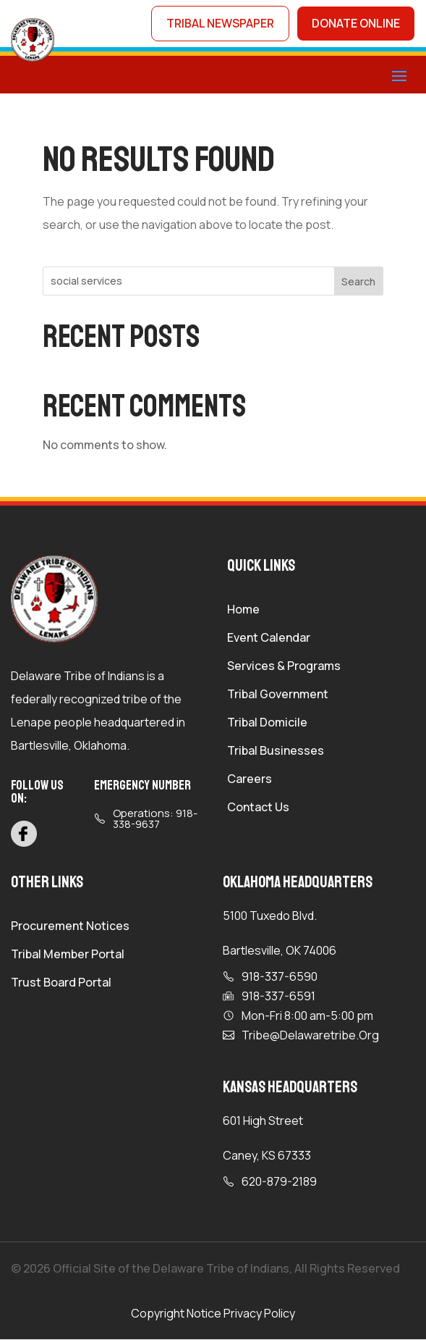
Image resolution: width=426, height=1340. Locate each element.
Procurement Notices (70, 927)
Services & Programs (284, 667)
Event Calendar (268, 639)
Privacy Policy (259, 1314)
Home (243, 611)
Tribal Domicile (267, 724)
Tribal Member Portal (67, 956)
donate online (355, 24)
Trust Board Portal (61, 984)
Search (358, 282)
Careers (249, 780)
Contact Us (258, 809)
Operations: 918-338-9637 (155, 820)
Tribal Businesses (275, 752)
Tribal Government (277, 696)
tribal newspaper (218, 24)
